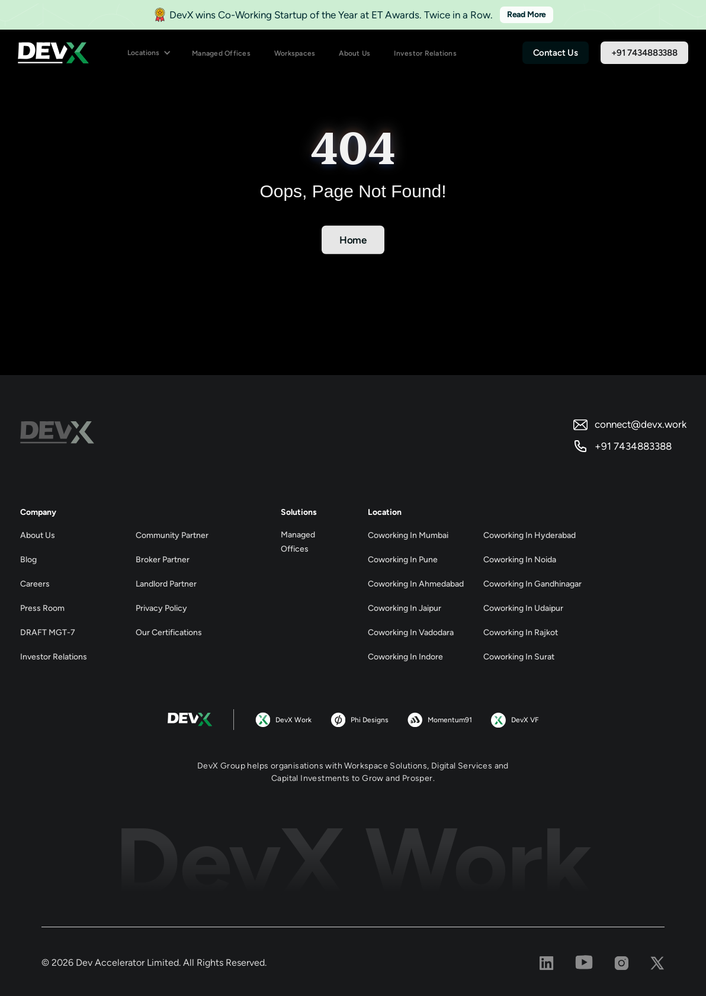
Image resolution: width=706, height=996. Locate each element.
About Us (354, 53)
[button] (149, 53)
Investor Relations (425, 53)
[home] (53, 53)
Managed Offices (221, 53)
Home (353, 240)
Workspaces (295, 53)
